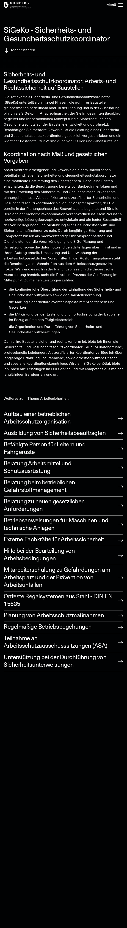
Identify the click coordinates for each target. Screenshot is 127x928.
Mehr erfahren (19, 50)
